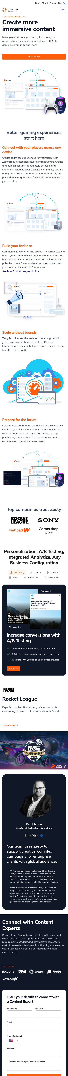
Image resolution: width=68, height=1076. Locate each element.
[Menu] (63, 10)
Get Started (34, 57)
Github (45, 3)
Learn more (11, 725)
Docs (37, 3)
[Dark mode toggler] (64, 3)
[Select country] (11, 1041)
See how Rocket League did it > (20, 271)
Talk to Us (13, 668)
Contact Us (55, 3)
